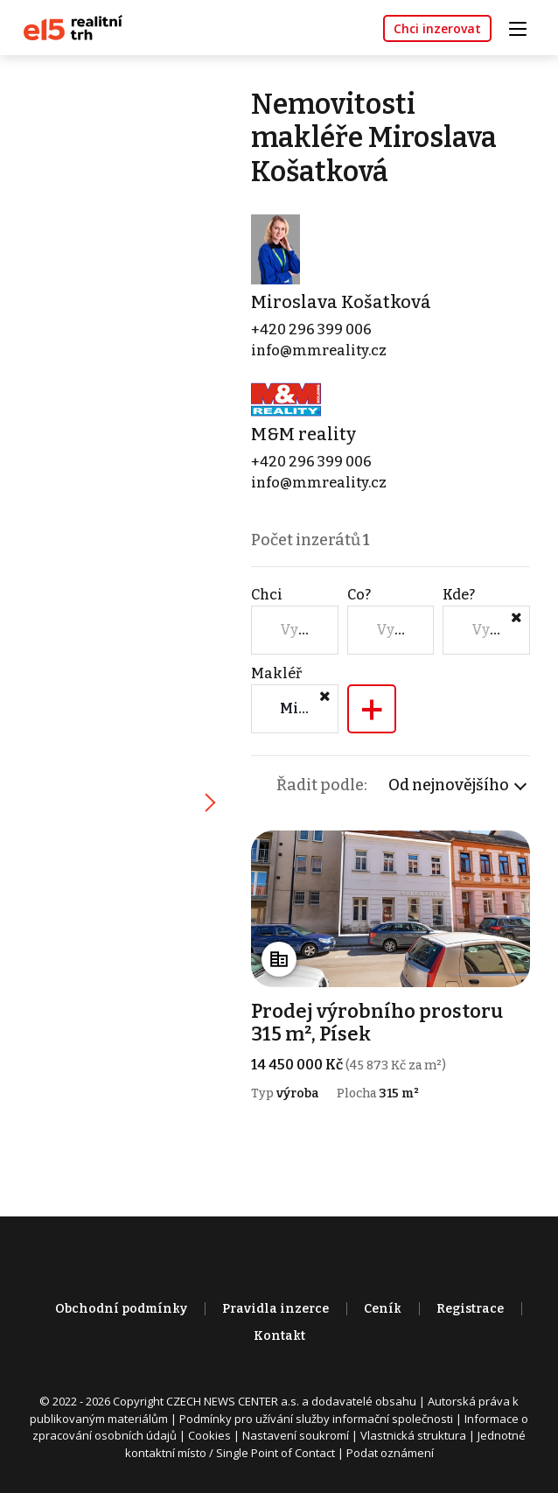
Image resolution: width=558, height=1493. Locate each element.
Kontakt (279, 1335)
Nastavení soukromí (295, 1435)
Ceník (382, 1308)
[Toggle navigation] (524, 26)
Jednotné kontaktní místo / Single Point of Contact (326, 1444)
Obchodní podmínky (121, 1308)
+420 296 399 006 (311, 329)
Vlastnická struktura (413, 1435)
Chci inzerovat (437, 28)
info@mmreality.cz (319, 350)
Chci (266, 594)
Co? (359, 594)
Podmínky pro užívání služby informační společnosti (316, 1418)
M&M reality (303, 434)
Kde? (459, 594)
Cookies (209, 1435)
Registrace (470, 1308)
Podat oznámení (390, 1453)
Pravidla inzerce (275, 1308)
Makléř (276, 673)
